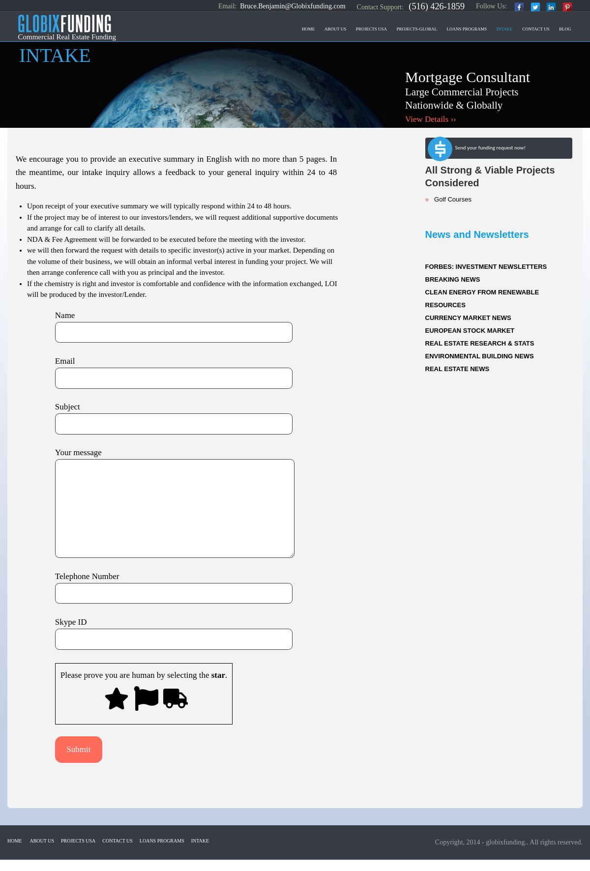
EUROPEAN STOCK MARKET (470, 330)
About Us (335, 29)
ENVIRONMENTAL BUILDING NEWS (479, 356)
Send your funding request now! (477, 149)
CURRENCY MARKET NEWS (468, 317)
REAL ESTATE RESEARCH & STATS (479, 343)
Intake (505, 29)
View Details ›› (430, 119)
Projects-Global (417, 29)
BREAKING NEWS (452, 279)
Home (308, 29)
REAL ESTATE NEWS (457, 369)
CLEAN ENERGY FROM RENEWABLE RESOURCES (482, 299)
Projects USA (371, 29)
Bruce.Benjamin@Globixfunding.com (292, 6)
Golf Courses (448, 199)
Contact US (535, 29)
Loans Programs (467, 29)
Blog (565, 29)
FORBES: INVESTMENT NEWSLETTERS (486, 266)
